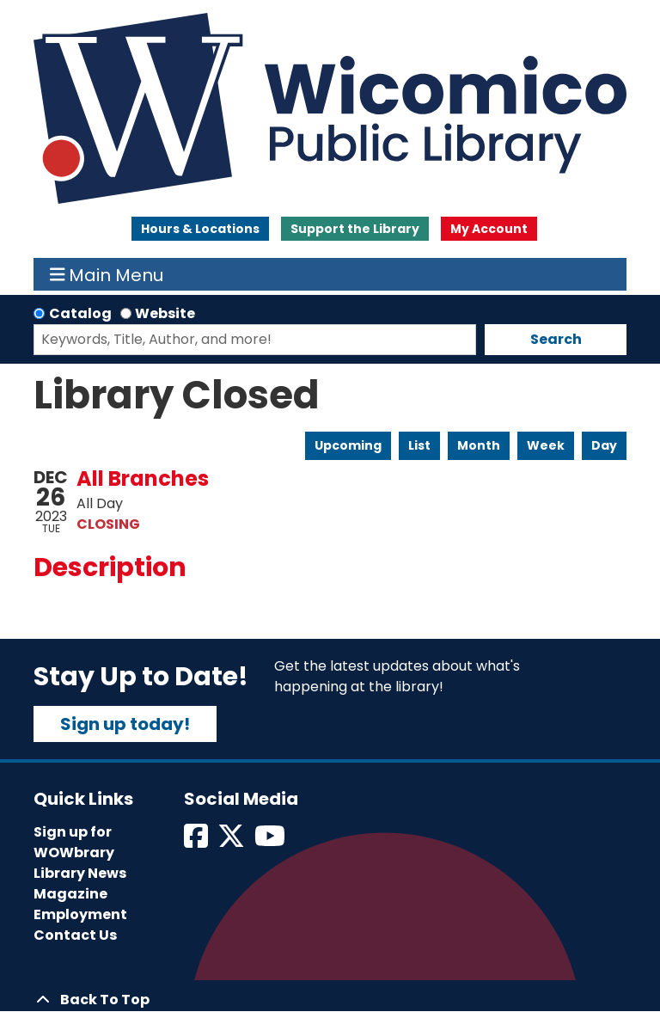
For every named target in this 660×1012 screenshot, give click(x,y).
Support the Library (354, 228)
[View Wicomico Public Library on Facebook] (197, 841)
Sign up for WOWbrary (74, 842)
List (419, 445)
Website (165, 313)
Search (556, 339)
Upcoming (348, 445)
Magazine (70, 894)
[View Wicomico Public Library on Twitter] (232, 841)
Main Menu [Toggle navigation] (107, 274)
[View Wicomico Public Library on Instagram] (271, 841)
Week (546, 445)
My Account (489, 228)
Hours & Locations (200, 228)
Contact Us (75, 935)
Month (478, 445)
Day (604, 445)
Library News (80, 873)
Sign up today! (125, 724)
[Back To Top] (330, 1000)
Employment (80, 914)
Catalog (80, 313)
